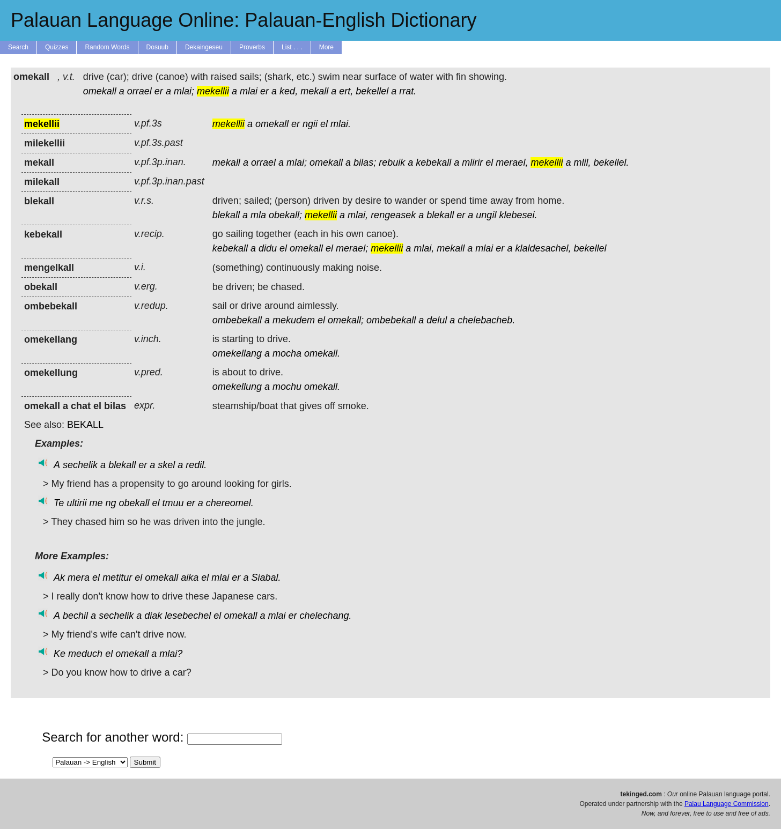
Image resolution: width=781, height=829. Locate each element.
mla (258, 215)
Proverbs (252, 47)
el (324, 124)
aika (189, 577)
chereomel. (230, 503)
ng (110, 503)
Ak (59, 577)
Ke (59, 653)
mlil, (582, 162)
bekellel (372, 91)
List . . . (292, 47)
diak (153, 615)
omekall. (322, 353)
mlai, (358, 215)
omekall (99, 91)
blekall (226, 215)
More (326, 47)
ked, (288, 91)
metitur (117, 577)
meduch (85, 653)
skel (166, 465)
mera (79, 577)
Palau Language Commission (726, 804)
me (95, 503)
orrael (139, 91)
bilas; (364, 162)
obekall (134, 503)
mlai (248, 91)
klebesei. (518, 215)
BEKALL (85, 424)
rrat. (407, 91)
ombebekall (237, 320)
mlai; (184, 91)
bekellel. (611, 162)
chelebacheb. (486, 320)
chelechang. (326, 615)
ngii (310, 124)
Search (18, 47)
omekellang (237, 353)
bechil (75, 615)
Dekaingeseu (204, 47)
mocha (286, 353)
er (158, 91)
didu (268, 248)
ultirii (76, 503)
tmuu (173, 503)
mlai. (340, 124)
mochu (286, 386)
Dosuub (157, 47)
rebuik (392, 162)
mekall (314, 91)
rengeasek (393, 215)
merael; (352, 248)
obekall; (285, 215)
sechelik (80, 465)
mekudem (293, 320)
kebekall (433, 162)
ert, (346, 91)
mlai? (170, 653)
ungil (486, 215)
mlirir (472, 162)
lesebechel (188, 615)
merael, (512, 162)
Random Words (107, 47)
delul (436, 320)
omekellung (237, 386)
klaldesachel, (543, 248)
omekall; (346, 320)
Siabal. (266, 577)
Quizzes (56, 47)
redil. (196, 465)
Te (59, 503)
